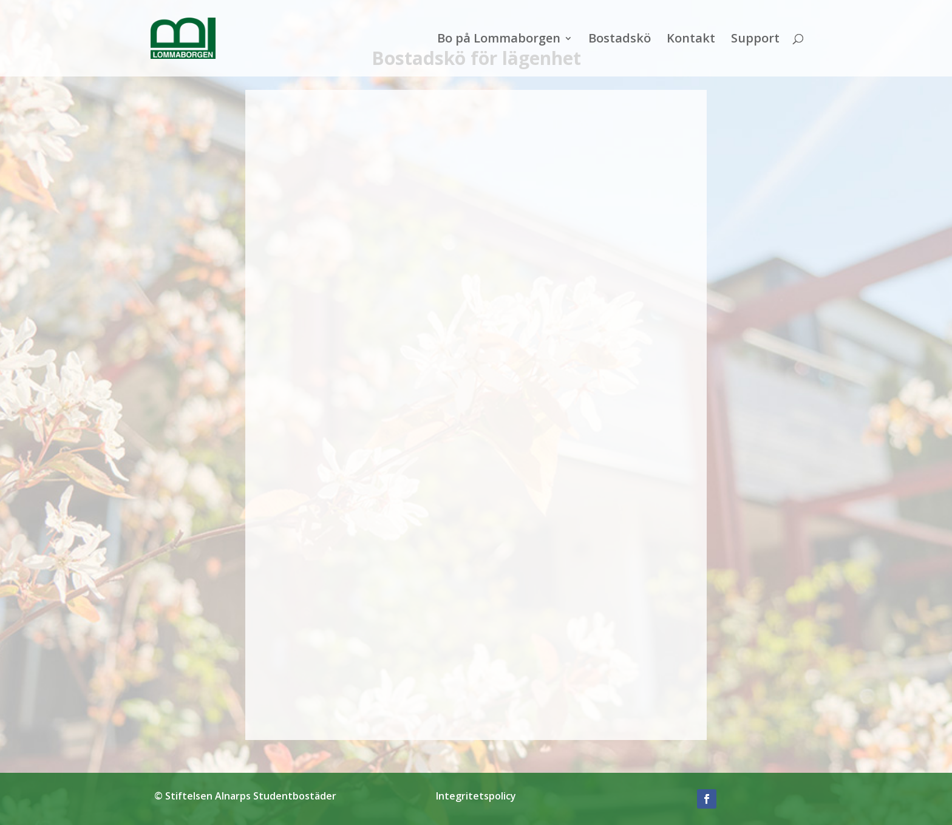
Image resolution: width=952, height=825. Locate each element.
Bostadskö (619, 40)
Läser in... (476, 413)
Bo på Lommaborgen (498, 40)
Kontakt (691, 40)
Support (755, 40)
